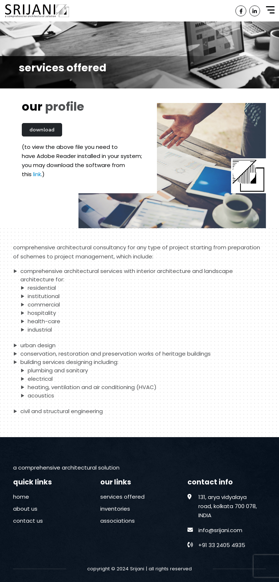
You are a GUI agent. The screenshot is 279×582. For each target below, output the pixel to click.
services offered (122, 496)
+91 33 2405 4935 (221, 545)
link (37, 174)
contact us (28, 520)
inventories (115, 508)
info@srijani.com (220, 530)
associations (117, 520)
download (41, 129)
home (21, 496)
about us (25, 508)
